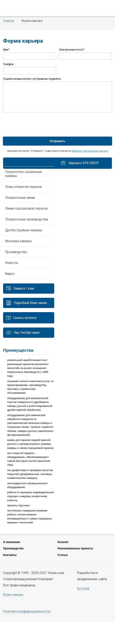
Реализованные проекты (75, 548)
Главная (8, 20)
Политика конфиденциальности (26, 611)
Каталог (63, 542)
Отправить (57, 141)
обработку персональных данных (89, 151)
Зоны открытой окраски (23, 187)
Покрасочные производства (26, 219)
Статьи (63, 555)
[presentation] (34, 124)
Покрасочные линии (20, 198)
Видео (10, 274)
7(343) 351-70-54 (109, 8)
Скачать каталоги (24, 318)
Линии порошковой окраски (26, 208)
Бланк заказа (13, 595)
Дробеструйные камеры (23, 230)
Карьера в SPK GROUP (80, 163)
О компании (11, 542)
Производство (16, 252)
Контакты (10, 555)
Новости (11, 263)
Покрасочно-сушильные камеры (23, 174)
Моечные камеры (18, 241)
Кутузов (83, 588)
